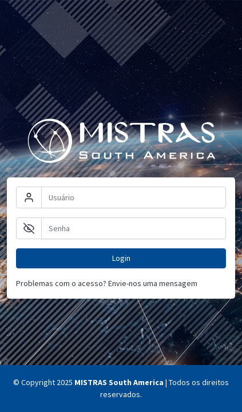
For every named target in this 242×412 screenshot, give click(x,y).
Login (121, 258)
